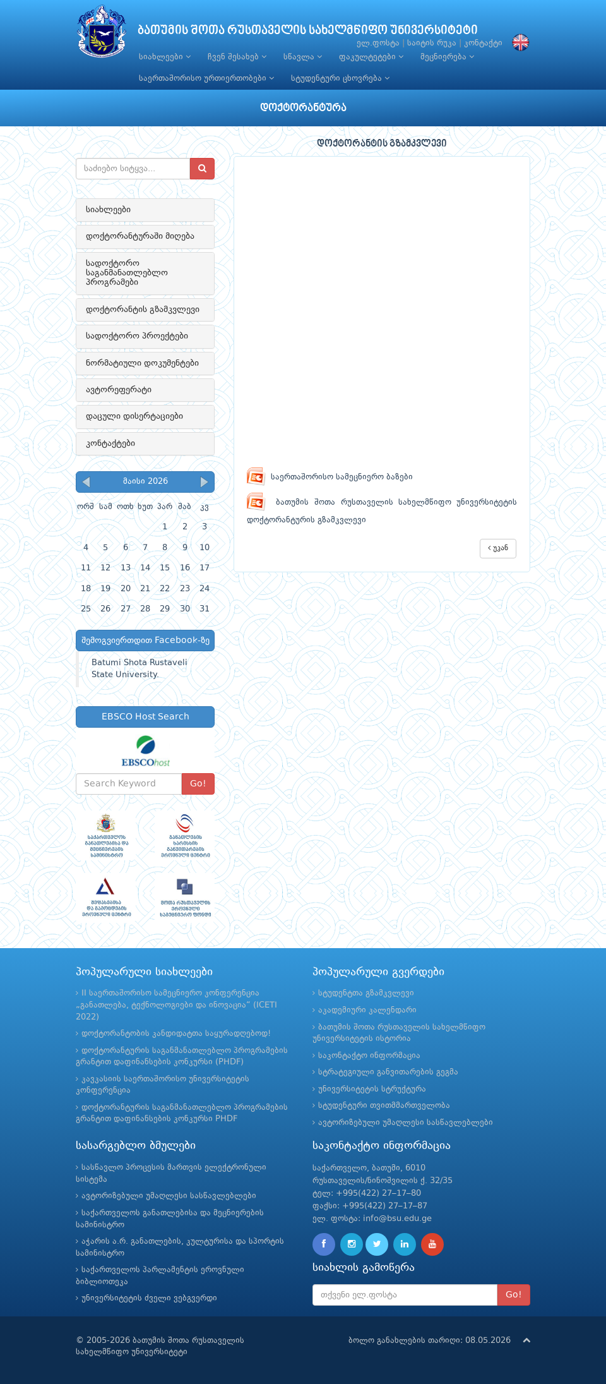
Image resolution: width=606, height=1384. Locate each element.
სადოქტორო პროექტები (137, 336)
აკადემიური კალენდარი (367, 1010)
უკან (498, 548)
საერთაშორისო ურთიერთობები (206, 78)
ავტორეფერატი (119, 389)
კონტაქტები (110, 443)
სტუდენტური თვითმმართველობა (384, 1106)
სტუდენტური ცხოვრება (340, 78)
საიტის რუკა (431, 43)
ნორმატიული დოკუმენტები (142, 363)
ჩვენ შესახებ (237, 56)
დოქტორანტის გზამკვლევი (142, 309)
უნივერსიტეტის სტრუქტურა (372, 1089)
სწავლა (302, 56)
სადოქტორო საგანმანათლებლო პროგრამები (127, 273)
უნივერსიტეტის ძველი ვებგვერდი (149, 1298)
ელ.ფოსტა (378, 43)
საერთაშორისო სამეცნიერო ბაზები (330, 477)
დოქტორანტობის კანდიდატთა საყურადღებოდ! (176, 1034)
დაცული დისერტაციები (134, 416)
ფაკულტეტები (371, 56)
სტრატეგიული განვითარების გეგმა (388, 1072)
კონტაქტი (483, 43)
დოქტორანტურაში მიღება (140, 236)
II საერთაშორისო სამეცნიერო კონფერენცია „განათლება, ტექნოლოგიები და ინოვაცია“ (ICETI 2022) (176, 1005)
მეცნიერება (447, 56)
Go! (198, 783)
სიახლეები (165, 56)
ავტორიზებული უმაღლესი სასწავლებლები (405, 1123)
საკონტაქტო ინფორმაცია (369, 1056)
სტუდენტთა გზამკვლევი (366, 993)
